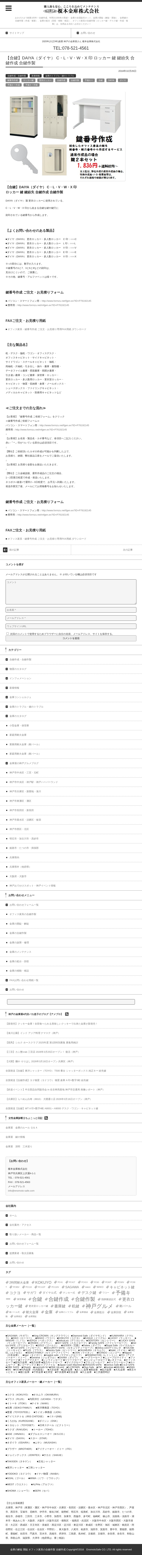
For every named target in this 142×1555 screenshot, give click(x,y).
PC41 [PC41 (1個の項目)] (60, 1282)
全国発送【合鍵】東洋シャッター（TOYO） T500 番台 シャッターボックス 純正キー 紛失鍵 (56, 1070)
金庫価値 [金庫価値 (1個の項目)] (84, 1312)
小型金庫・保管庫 (19, 725)
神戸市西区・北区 (19, 829)
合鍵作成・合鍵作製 (16, 76)
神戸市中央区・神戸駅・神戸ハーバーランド (34, 782)
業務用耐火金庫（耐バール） (25, 744)
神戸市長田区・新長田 (22, 810)
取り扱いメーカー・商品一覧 (25, 1234)
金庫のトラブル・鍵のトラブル (59, 76)
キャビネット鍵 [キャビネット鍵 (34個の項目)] (122, 1287)
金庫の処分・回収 (19, 961)
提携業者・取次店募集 (22, 1253)
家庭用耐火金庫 (18, 734)
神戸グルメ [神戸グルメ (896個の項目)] (99, 1306)
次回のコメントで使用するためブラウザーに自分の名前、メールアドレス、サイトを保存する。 (62, 634)
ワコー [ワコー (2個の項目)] (105, 1292)
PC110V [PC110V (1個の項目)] (55, 1287)
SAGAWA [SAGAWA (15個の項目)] (72, 1287)
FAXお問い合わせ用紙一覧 (24, 980)
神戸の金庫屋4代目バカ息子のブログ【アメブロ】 (35, 1014)
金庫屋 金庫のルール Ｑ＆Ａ (22, 1127)
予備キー (89, 80)
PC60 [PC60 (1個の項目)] (96, 1282)
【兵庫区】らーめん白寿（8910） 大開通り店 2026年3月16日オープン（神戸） (49, 1099)
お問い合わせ (17, 989)
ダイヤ (123, 80)
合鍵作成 (61, 80)
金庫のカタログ (18, 716)
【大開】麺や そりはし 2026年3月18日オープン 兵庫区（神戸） (40, 1061)
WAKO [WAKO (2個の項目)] (100, 1287)
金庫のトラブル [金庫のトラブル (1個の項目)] (66, 1312)
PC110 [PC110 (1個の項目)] (29, 1287)
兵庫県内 (14, 857)
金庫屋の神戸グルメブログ (24, 763)
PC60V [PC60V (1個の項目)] (121, 1282)
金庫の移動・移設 (19, 970)
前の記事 (14, 549)
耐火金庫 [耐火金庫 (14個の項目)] (32, 1312)
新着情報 (36, 76)
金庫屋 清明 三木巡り (19, 1146)
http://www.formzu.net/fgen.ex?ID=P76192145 (66, 300)
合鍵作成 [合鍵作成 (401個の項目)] (59, 1299)
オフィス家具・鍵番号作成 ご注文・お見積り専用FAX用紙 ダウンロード (47, 329)
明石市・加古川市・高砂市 (24, 838)
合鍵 (101, 80)
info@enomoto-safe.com (21, 1190)
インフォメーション (20, 678)
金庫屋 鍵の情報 (15, 1137)
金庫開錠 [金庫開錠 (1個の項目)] (32, 1316)
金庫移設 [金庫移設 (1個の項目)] (18, 1316)
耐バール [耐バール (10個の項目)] (125, 1306)
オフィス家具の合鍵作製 (23, 914)
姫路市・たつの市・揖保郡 (24, 848)
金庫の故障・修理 (19, 942)
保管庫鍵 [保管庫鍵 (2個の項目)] (21, 1299)
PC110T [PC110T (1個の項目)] (41, 1287)
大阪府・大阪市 (18, 876)
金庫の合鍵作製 (18, 933)
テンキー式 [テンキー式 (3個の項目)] (69, 1292)
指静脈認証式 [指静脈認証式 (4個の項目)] (108, 1299)
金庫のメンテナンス (20, 951)
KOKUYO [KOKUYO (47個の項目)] (43, 1282)
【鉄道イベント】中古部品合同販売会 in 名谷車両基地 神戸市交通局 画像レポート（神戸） (55, 1089)
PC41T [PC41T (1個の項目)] (72, 1282)
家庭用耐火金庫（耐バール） (25, 753)
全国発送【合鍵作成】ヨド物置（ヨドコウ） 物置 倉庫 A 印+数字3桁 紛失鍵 (47, 1080)
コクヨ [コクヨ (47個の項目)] (15, 1293)
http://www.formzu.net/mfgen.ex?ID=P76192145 (43, 305)
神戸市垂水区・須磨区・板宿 (25, 819)
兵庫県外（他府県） (20, 866)
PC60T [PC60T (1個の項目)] (108, 1282)
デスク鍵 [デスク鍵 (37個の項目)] (88, 1293)
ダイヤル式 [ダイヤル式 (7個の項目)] (50, 1292)
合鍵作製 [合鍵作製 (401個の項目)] (85, 1299)
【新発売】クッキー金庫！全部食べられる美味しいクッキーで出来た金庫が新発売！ (52, 1023)
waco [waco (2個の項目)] (87, 1287)
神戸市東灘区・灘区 (20, 801)
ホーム (13, 1215)
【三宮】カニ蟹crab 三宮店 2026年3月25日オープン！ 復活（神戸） (43, 1051)
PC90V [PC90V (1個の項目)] (16, 1287)
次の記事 (128, 549)
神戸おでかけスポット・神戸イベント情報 (33, 885)
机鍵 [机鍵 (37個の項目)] (75, 1306)
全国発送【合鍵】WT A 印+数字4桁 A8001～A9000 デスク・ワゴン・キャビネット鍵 (52, 1108)
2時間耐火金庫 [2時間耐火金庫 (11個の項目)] (19, 1282)
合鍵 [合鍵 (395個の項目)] (37, 1299)
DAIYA (111, 80)
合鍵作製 (75, 80)
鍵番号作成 (12, 80)
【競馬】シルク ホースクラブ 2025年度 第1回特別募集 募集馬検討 (42, 1042)
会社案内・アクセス (20, 1224)
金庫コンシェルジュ (20, 697)
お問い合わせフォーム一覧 (24, 904)
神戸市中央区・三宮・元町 (24, 772)
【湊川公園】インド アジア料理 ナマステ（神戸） (33, 1033)
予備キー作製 (31, 85)
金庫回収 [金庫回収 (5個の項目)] (116, 1312)
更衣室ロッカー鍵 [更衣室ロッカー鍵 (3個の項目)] (38, 1306)
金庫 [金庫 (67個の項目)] (49, 1312)
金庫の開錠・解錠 (19, 923)
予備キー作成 (13, 85)
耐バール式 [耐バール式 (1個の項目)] (14, 1312)
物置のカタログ (18, 669)
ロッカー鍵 (28, 80)
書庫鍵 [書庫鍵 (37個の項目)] (59, 1306)
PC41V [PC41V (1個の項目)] (85, 1282)
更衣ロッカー (45, 80)
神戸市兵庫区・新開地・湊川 (25, 791)
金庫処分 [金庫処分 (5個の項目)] (99, 1312)
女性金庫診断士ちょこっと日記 (25, 1118)
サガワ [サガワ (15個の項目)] (31, 1293)
